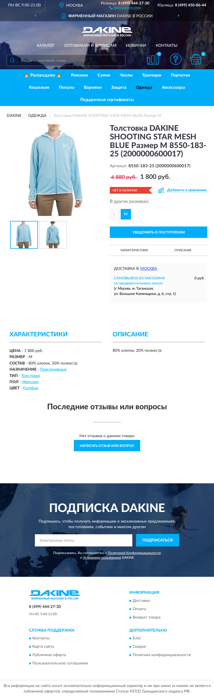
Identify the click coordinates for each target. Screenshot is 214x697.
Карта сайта (43, 647)
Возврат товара (146, 617)
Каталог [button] (46, 46)
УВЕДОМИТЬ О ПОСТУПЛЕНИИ (159, 232)
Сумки (104, 75)
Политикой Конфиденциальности (134, 553)
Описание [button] (182, 250)
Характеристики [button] (134, 250)
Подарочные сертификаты (107, 100)
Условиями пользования (102, 557)
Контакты (166, 46)
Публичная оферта (49, 655)
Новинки (136, 46)
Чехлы (126, 75)
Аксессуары (173, 87)
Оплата (139, 609)
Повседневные (53, 369)
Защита (119, 87)
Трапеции (151, 75)
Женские (30, 382)
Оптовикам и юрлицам (90, 46)
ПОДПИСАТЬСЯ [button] (157, 540)
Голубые (30, 388)
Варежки (93, 87)
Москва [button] (148, 269)
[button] (125, 7)
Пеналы (66, 87)
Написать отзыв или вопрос (107, 445)
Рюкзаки (79, 75)
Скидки (139, 647)
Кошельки (39, 87)
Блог (137, 638)
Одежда (144, 87)
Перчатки (180, 75)
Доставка (141, 601)
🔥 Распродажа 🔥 (43, 75)
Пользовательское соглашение (60, 663)
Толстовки (30, 376)
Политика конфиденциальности (162, 655)
